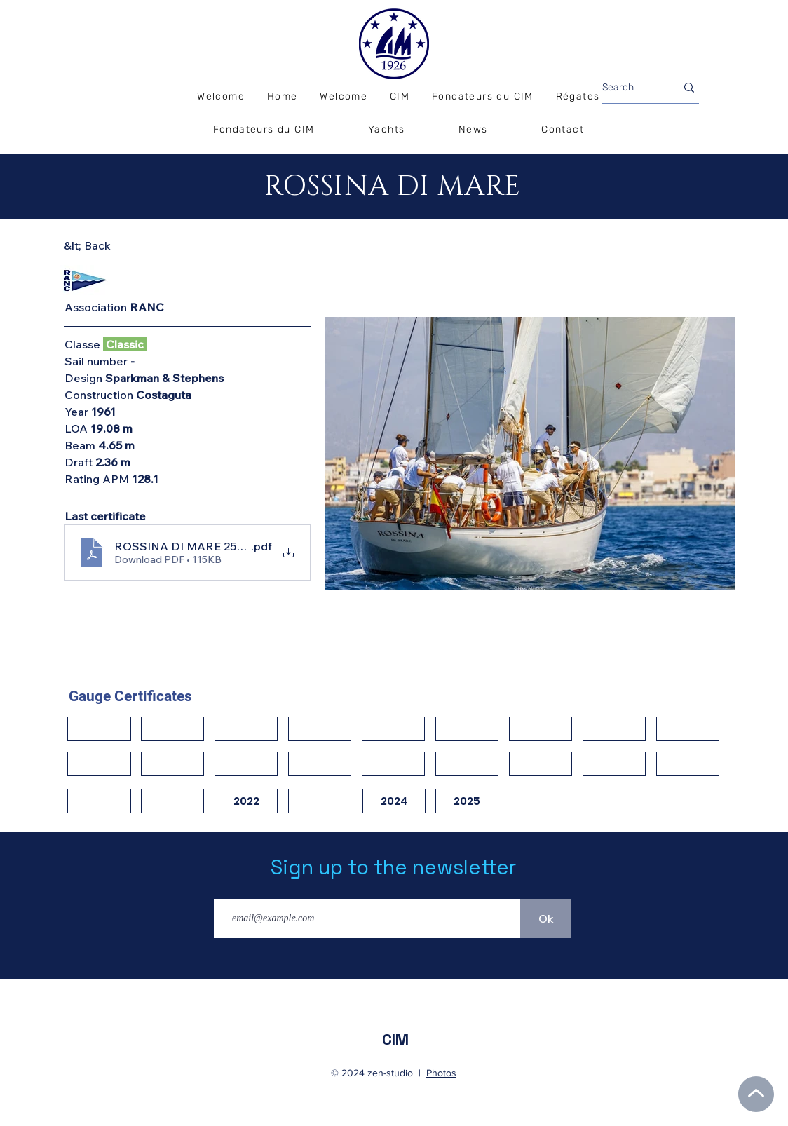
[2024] (394, 801)
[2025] (466, 801)
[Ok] (545, 918)
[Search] (628, 87)
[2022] (246, 801)
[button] (578, 97)
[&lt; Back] (113, 245)
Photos (441, 1072)
